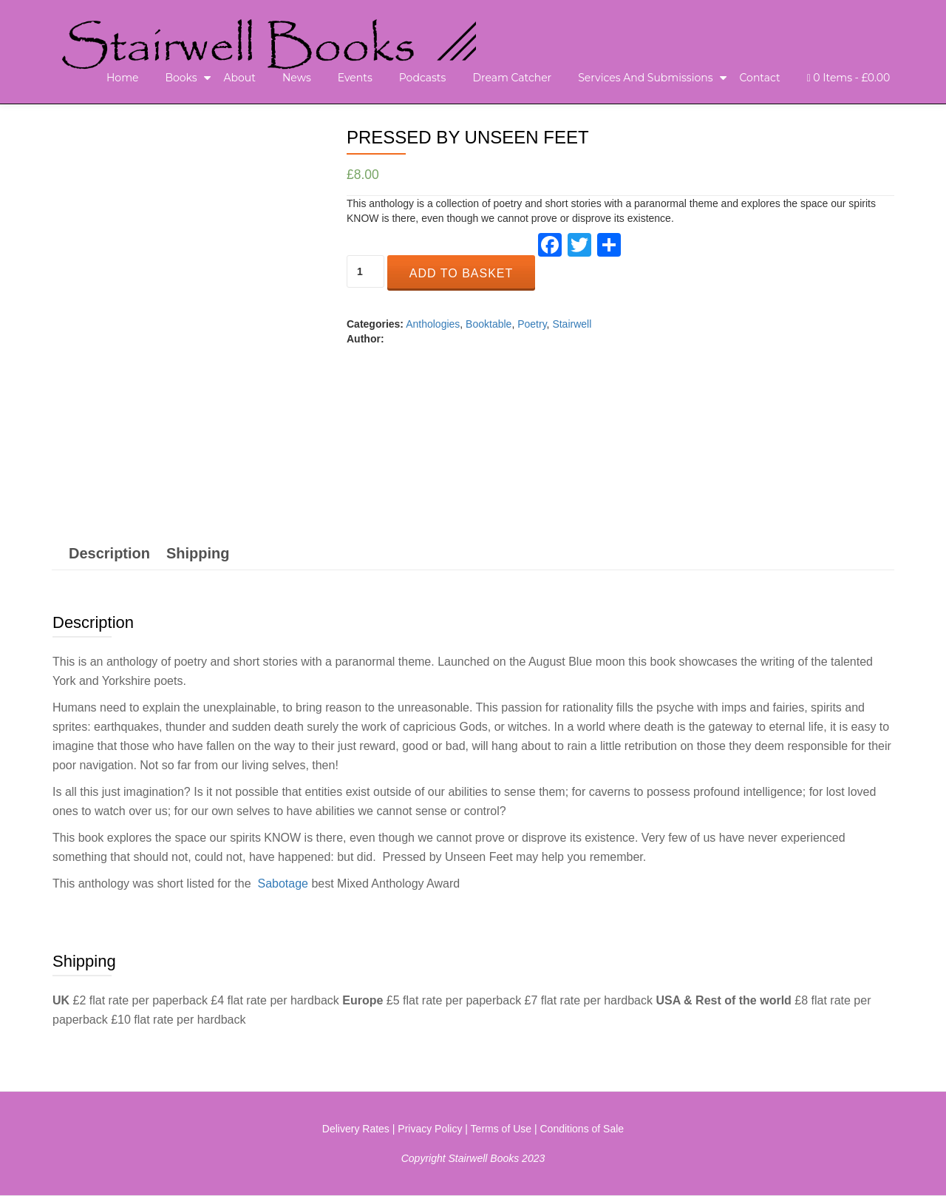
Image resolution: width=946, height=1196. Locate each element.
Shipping (198, 553)
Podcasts (422, 77)
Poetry (531, 324)
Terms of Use (501, 1129)
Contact (760, 77)
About (240, 77)
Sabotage (282, 883)
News (296, 77)
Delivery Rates (355, 1129)
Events (355, 77)
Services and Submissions (645, 77)
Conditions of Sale (582, 1129)
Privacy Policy (430, 1129)
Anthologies (433, 324)
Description (109, 553)
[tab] (109, 553)
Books (181, 77)
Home (122, 77)
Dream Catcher (511, 77)
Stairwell (571, 324)
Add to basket (461, 273)
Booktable (488, 324)
